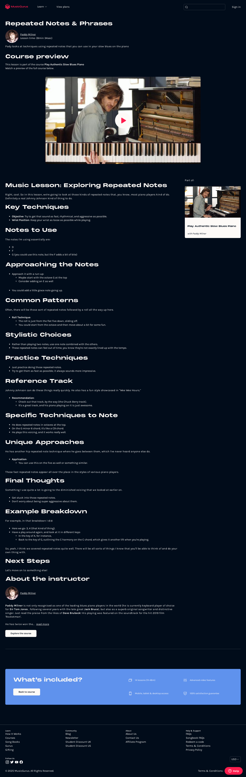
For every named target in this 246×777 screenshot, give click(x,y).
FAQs (188, 734)
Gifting (9, 750)
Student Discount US (78, 746)
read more (42, 624)
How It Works (13, 734)
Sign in (236, 7)
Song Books (12, 742)
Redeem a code (195, 742)
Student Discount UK (78, 742)
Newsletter (71, 738)
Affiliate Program (136, 742)
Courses (10, 738)
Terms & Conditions (198, 746)
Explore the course (21, 633)
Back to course (27, 692)
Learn (41, 6)
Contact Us (132, 738)
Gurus (9, 746)
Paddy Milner (28, 34)
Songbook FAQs (195, 738)
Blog (68, 734)
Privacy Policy (194, 750)
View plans (63, 6)
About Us (131, 734)
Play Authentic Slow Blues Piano (211, 226)
